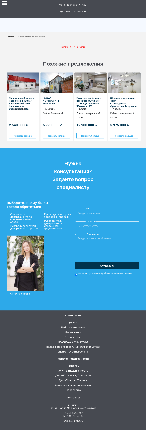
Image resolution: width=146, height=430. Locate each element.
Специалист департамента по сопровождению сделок (21, 218)
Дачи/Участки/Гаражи (73, 380)
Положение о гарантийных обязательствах (73, 347)
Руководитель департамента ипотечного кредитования (53, 225)
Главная (10, 36)
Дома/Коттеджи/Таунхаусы (73, 375)
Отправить (107, 266)
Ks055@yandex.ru (73, 420)
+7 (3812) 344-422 (75, 4)
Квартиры (73, 366)
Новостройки (73, 390)
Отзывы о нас (73, 337)
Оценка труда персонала (73, 351)
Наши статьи (73, 332)
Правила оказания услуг (73, 342)
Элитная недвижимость (73, 370)
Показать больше (24, 135)
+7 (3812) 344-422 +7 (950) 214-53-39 (73, 414)
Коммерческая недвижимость (73, 385)
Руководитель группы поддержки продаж (57, 215)
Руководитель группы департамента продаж (24, 227)
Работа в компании (73, 327)
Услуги (73, 322)
